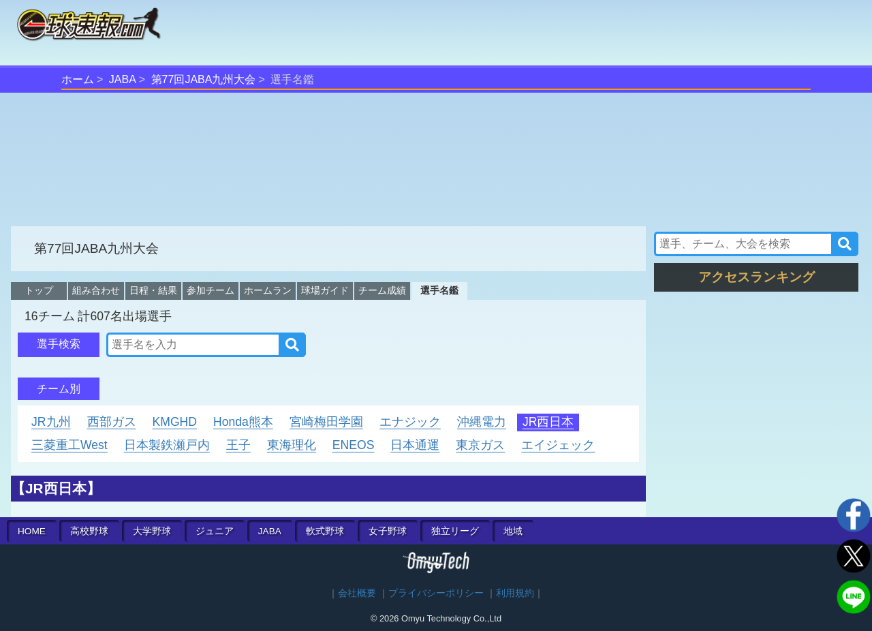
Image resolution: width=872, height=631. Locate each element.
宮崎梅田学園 (326, 422)
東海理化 (291, 445)
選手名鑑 (439, 290)
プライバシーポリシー (436, 593)
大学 (152, 531)
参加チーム (210, 290)
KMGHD (175, 422)
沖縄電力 (481, 422)
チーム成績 (382, 290)
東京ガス (480, 445)
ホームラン (268, 290)
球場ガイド (325, 290)
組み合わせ (96, 290)
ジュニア (215, 531)
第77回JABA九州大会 (203, 79)
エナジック (410, 422)
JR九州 (51, 422)
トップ (39, 290)
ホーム (77, 79)
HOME (32, 531)
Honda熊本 (243, 422)
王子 (238, 445)
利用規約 (515, 593)
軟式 (325, 531)
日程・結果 (153, 290)
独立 (455, 531)
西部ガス (111, 422)
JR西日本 (548, 422)
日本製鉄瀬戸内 (167, 445)
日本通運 (414, 445)
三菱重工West (69, 445)
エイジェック (558, 445)
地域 (513, 531)
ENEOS (353, 445)
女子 (388, 531)
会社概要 (357, 593)
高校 (89, 531)
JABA (122, 79)
